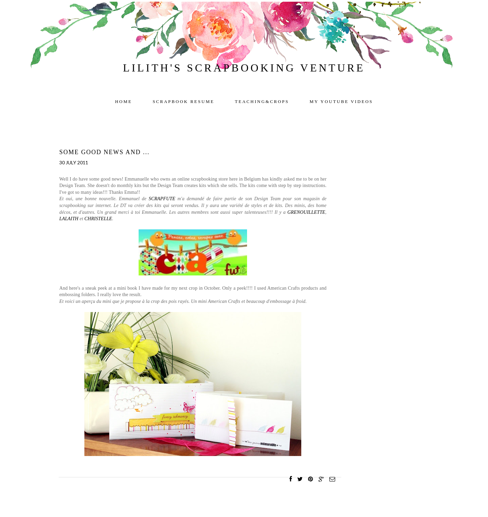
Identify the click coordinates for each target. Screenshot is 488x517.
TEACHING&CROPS (262, 101)
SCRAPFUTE (162, 198)
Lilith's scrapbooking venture (244, 68)
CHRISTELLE (98, 218)
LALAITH (68, 218)
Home (123, 101)
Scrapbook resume (183, 101)
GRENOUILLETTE (306, 212)
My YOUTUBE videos (341, 101)
